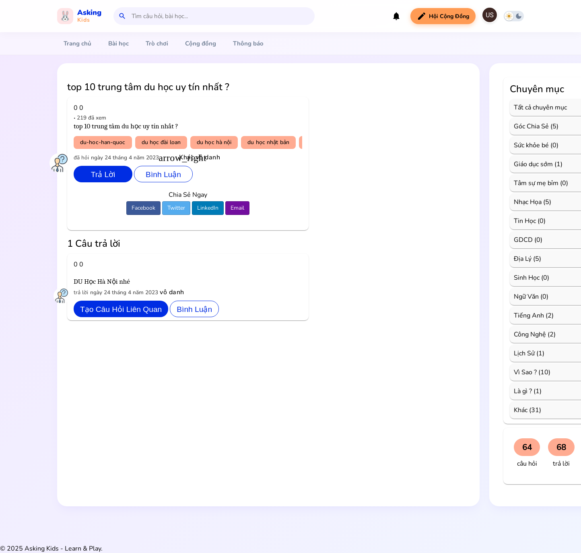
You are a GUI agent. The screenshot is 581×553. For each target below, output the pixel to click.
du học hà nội (214, 142)
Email (237, 208)
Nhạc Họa (528, 202)
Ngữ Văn (526, 296)
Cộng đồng (200, 43)
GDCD (523, 239)
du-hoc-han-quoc (103, 142)
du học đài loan (161, 142)
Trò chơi (157, 43)
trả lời (81, 292)
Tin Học (525, 221)
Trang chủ (77, 43)
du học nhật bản (268, 142)
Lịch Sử (524, 353)
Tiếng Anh (529, 315)
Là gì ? (523, 391)
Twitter (176, 208)
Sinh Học (527, 277)
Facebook (143, 208)
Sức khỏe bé (531, 145)
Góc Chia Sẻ (531, 126)
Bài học (118, 43)
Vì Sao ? (525, 372)
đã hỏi (81, 157)
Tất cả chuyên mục (540, 107)
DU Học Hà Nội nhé (102, 281)
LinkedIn (207, 208)
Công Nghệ (530, 334)
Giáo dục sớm (533, 164)
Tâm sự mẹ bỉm (536, 183)
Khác (520, 410)
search (122, 16)
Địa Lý (523, 258)
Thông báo (248, 43)
